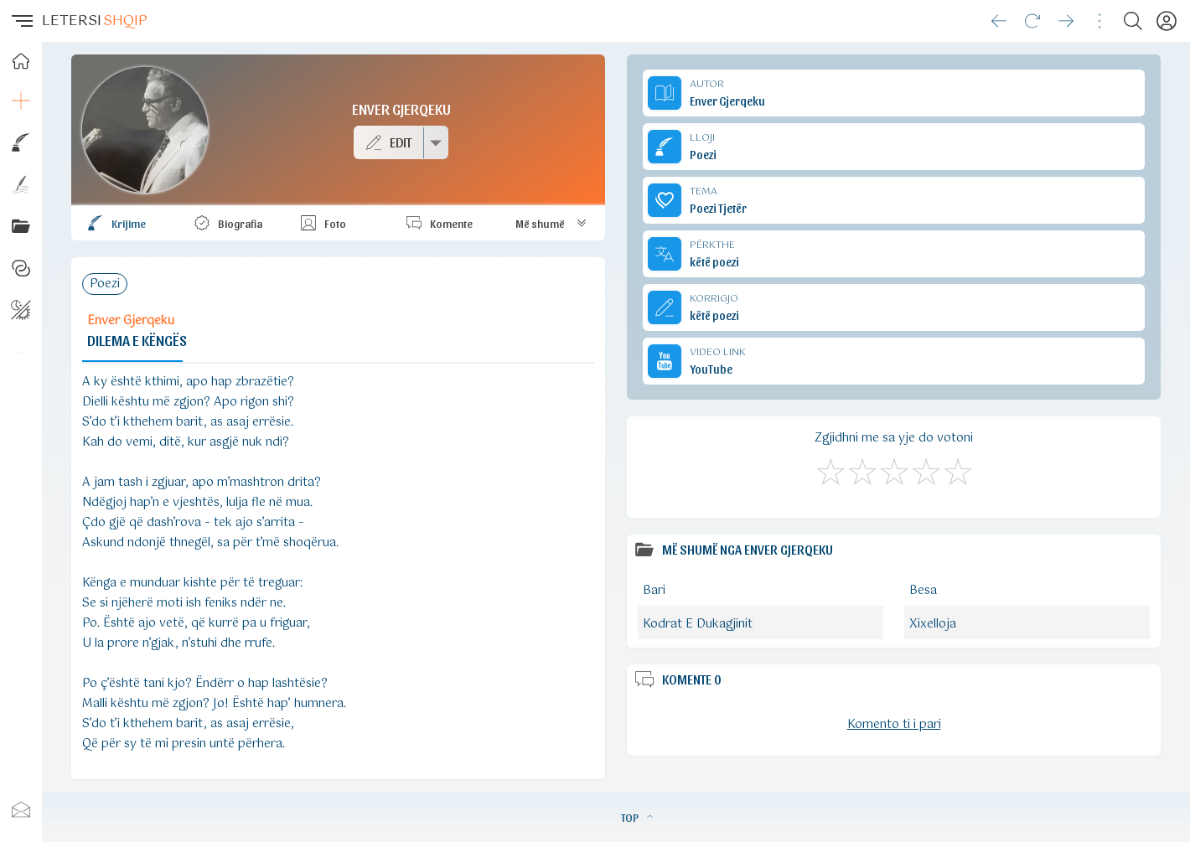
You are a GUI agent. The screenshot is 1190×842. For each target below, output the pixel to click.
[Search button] (1133, 21)
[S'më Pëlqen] (830, 469)
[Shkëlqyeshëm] (957, 469)
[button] (21, 21)
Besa (923, 591)
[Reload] (1032, 21)
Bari (654, 591)
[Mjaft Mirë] (925, 469)
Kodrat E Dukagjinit (698, 624)
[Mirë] (893, 469)
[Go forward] (1066, 21)
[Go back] (999, 21)
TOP (637, 817)
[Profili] (1166, 21)
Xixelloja (932, 624)
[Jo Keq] (861, 469)
